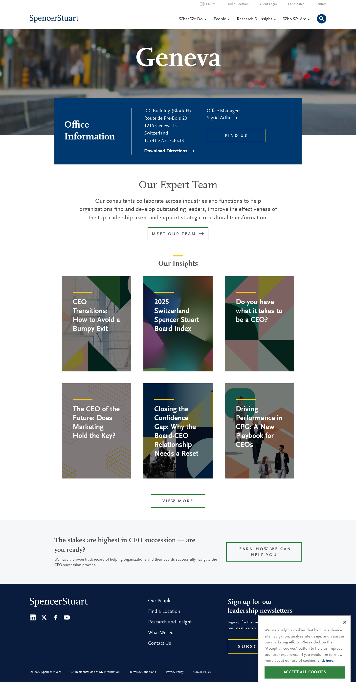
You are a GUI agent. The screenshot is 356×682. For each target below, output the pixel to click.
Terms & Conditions (143, 672)
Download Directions (169, 151)
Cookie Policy (202, 672)
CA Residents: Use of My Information (95, 672)
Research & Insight (256, 19)
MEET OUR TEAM (178, 234)
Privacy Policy (174, 672)
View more (178, 501)
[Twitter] (44, 617)
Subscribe (255, 646)
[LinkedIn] (33, 617)
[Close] (344, 628)
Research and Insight (170, 622)
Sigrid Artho (222, 117)
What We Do (192, 19)
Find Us (236, 136)
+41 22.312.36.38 (166, 140)
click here (325, 667)
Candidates (296, 4)
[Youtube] (67, 617)
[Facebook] (55, 617)
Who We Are (296, 19)
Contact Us (159, 643)
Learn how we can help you (263, 552)
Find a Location (237, 4)
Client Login (268, 4)
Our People (159, 600)
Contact (320, 4)
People (221, 19)
